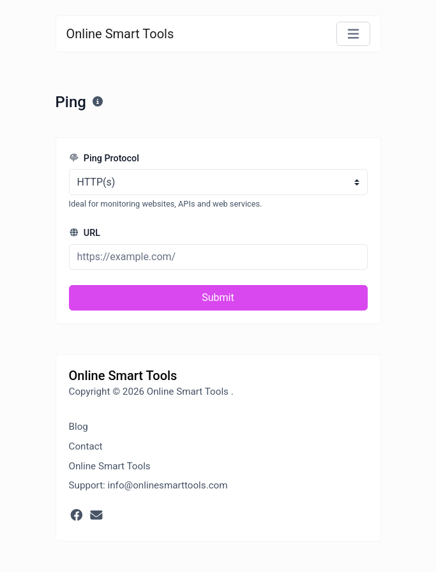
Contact (86, 446)
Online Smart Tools (120, 33)
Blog (78, 426)
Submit (218, 297)
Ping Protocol (104, 158)
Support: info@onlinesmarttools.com (148, 485)
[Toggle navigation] (353, 34)
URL (85, 233)
